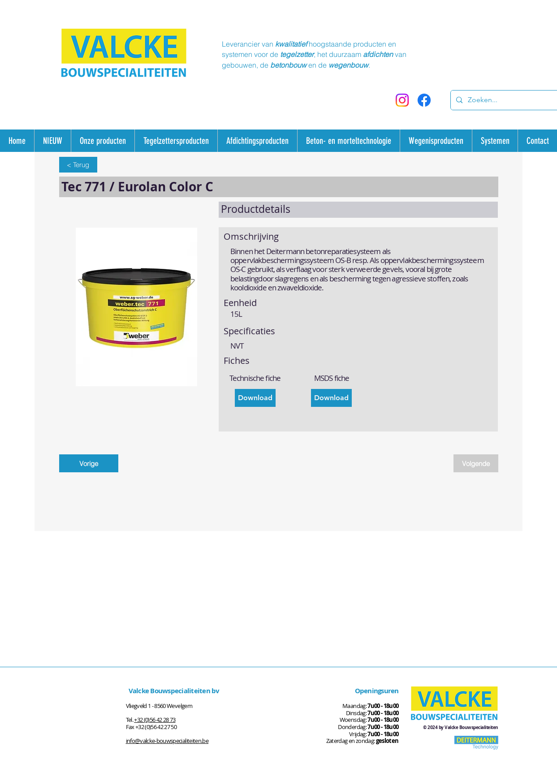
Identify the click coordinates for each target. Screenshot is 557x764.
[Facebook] (424, 100)
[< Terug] (78, 165)
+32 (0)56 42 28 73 (154, 720)
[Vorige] (88, 463)
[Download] (255, 398)
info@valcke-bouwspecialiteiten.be (167, 741)
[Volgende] (475, 463)
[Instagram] (402, 100)
